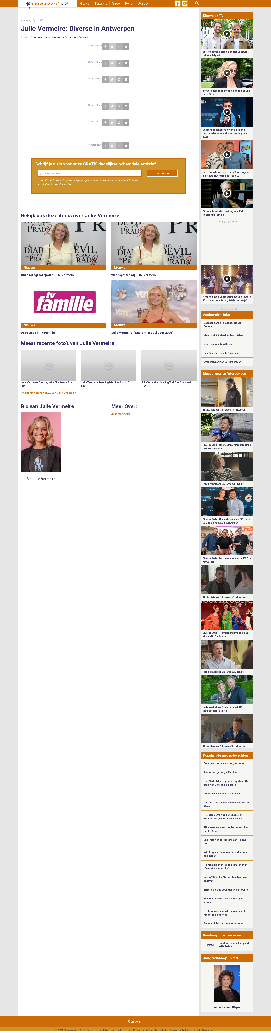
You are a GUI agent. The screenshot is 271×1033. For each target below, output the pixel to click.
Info (105, 1030)
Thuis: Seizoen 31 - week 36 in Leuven (224, 597)
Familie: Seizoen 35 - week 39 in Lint (223, 671)
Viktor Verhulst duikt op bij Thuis (222, 793)
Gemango (207, 1030)
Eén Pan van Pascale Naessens (221, 353)
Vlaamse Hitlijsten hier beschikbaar (224, 335)
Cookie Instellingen (181, 1030)
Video (116, 3)
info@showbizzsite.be (155, 1030)
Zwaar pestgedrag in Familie (220, 772)
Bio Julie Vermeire (40, 479)
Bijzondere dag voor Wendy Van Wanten (226, 889)
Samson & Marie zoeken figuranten (224, 923)
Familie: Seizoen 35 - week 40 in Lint (223, 484)
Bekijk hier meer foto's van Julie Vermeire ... (50, 393)
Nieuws (84, 3)
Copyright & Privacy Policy (125, 1030)
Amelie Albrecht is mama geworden (224, 763)
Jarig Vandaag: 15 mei (220, 958)
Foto (128, 3)
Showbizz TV (213, 16)
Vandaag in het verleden (222, 935)
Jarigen (143, 3)
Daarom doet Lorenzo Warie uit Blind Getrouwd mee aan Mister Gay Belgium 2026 (225, 133)
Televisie (101, 3)
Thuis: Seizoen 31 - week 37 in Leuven (224, 409)
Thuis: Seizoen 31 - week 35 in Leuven (224, 746)
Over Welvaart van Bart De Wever (222, 361)
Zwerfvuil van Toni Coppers (219, 344)
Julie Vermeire (121, 414)
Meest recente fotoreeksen (224, 374)
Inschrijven (162, 173)
